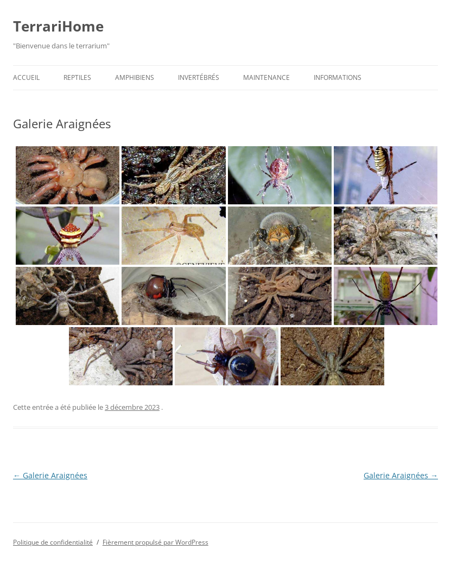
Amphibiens (134, 77)
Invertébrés (198, 77)
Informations (337, 77)
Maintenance (266, 77)
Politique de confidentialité (53, 542)
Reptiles (77, 77)
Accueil (26, 77)
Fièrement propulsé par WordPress (155, 542)
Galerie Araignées (50, 475)
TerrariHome (58, 26)
